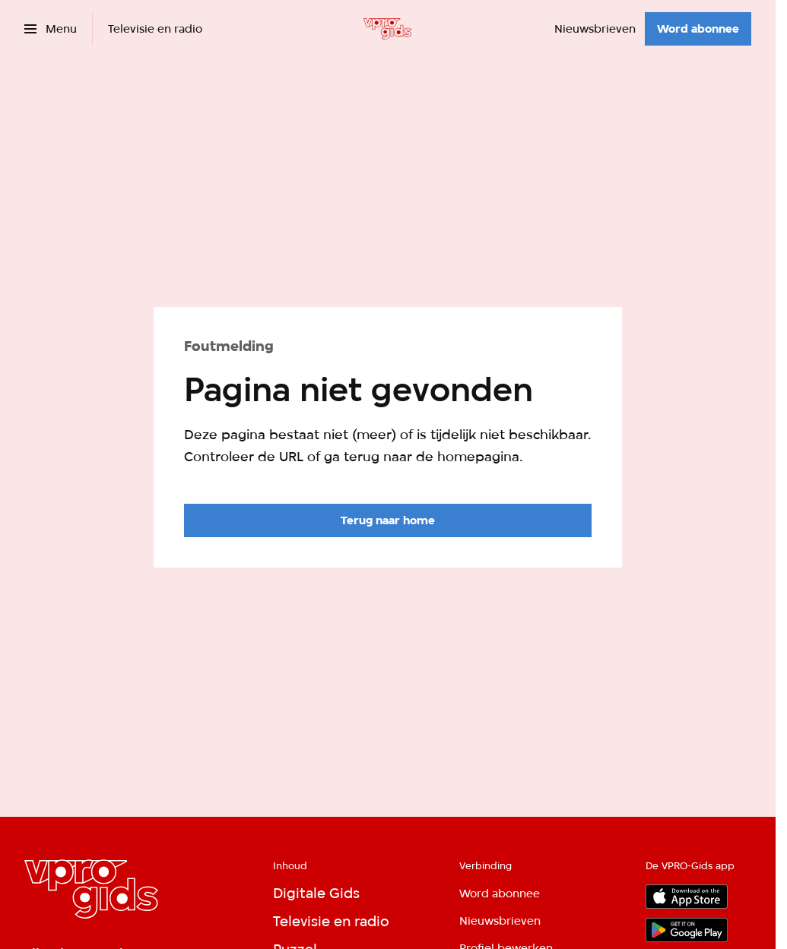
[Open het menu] (50, 29)
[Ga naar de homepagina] (388, 520)
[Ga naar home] (387, 29)
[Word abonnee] (698, 29)
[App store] (687, 896)
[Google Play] (687, 930)
